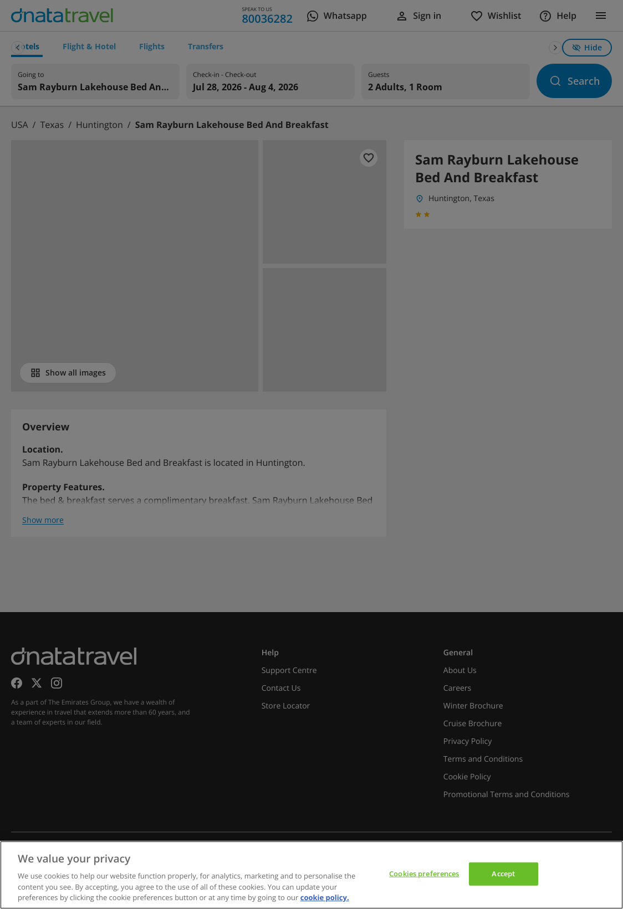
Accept (503, 874)
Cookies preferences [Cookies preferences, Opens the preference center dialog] (424, 874)
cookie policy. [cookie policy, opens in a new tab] (324, 897)
